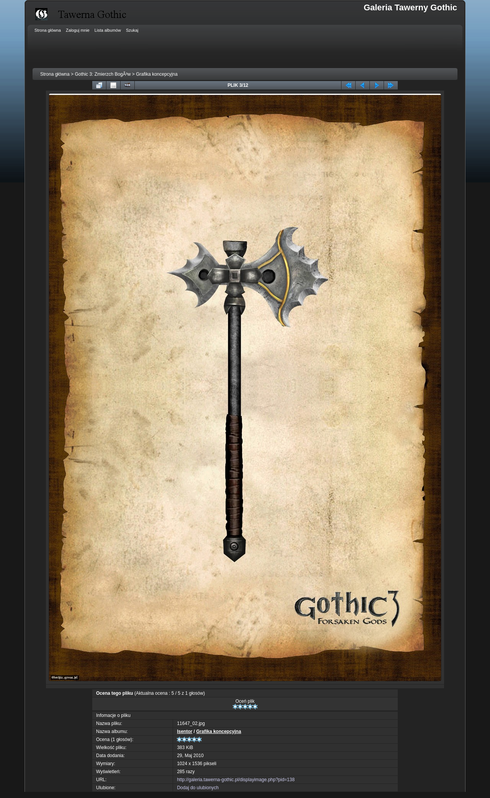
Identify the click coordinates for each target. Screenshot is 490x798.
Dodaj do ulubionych (198, 787)
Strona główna (55, 74)
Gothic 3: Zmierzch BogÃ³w (103, 74)
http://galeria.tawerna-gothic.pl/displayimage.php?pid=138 (235, 779)
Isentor (184, 731)
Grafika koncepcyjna (157, 74)
